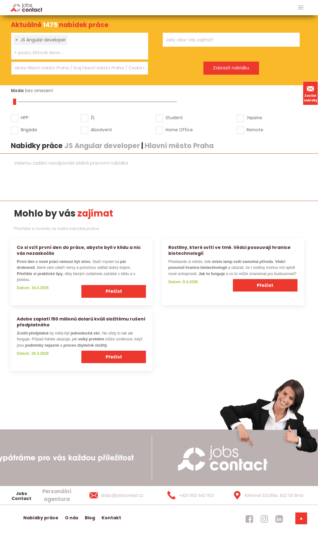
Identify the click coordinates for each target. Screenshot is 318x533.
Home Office (179, 130)
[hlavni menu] (301, 7)
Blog (90, 518)
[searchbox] (75, 52)
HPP (25, 118)
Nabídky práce (40, 518)
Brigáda (29, 130)
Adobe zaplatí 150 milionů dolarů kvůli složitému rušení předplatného (81, 322)
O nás (71, 518)
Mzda (17, 90)
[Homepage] (26, 7)
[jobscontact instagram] (264, 519)
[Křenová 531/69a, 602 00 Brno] (266, 495)
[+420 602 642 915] (194, 495)
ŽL (93, 118)
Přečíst (114, 291)
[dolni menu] (301, 518)
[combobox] (79, 46)
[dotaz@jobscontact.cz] (123, 495)
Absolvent (101, 130)
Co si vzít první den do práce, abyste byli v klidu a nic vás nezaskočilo (79, 250)
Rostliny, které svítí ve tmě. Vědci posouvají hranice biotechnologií (229, 250)
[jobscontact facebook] (249, 519)
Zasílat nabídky (310, 93)
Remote (255, 130)
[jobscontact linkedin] (279, 519)
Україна (254, 118)
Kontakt (111, 518)
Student (174, 118)
